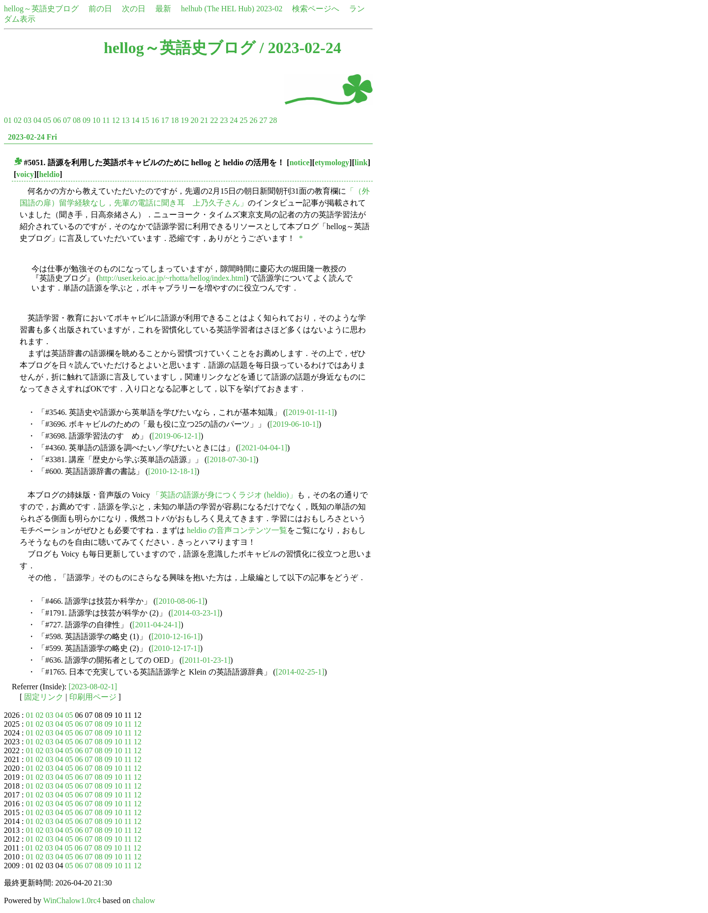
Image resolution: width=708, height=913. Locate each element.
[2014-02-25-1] (300, 672)
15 (145, 120)
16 (155, 120)
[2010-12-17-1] (175, 648)
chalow (143, 900)
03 (27, 120)
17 (165, 120)
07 (67, 120)
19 (184, 120)
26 (253, 120)
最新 (163, 8)
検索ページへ (315, 8)
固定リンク (43, 697)
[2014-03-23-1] (195, 613)
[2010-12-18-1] (172, 471)
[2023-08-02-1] (93, 686)
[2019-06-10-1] (294, 424)
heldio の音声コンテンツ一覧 (237, 530)
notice (300, 162)
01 (8, 120)
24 (233, 120)
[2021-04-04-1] (262, 447)
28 (273, 120)
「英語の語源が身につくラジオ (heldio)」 (224, 495)
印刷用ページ (93, 697)
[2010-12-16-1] (175, 636)
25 (243, 120)
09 (86, 120)
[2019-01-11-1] (310, 412)
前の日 (100, 8)
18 (174, 120)
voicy (25, 174)
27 (263, 120)
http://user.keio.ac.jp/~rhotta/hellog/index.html (172, 278)
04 (37, 120)
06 (57, 120)
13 (125, 120)
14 (135, 120)
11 (106, 120)
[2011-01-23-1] (206, 660)
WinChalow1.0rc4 (72, 900)
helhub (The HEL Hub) (217, 8)
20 (194, 120)
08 (77, 120)
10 (96, 120)
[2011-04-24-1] (156, 624)
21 (204, 120)
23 (224, 120)
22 (214, 120)
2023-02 (269, 8)
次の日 (134, 8)
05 (47, 120)
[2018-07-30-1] (231, 459)
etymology (332, 162)
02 (18, 120)
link (361, 162)
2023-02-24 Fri (32, 137)
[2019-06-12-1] (176, 436)
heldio (49, 174)
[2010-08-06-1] (180, 601)
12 (115, 120)
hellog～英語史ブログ (41, 8)
